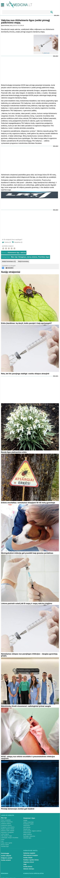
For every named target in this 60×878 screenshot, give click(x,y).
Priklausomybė (27, 832)
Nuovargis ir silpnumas (29, 836)
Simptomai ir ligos (29, 818)
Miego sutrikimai (27, 834)
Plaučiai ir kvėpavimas (7, 822)
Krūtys (2, 839)
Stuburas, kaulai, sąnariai (7, 830)
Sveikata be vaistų (30, 850)
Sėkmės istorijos (28, 869)
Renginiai (4, 873)
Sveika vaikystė (6, 855)
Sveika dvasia (27, 866)
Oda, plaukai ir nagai (6, 836)
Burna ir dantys (5, 844)
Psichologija (5, 853)
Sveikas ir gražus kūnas (31, 860)
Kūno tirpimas (26, 827)
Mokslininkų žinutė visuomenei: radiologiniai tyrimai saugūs (26, 706)
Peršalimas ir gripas (28, 824)
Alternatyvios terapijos (30, 855)
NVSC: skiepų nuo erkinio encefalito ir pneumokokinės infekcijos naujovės (28, 757)
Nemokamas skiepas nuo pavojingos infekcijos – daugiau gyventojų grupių (29, 655)
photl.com (46, 53)
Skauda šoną (26, 829)
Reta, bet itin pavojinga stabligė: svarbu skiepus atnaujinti (25, 374)
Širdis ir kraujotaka (6, 820)
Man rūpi (14, 257)
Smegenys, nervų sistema (27, 257)
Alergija (25, 820)
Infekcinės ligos (27, 838)
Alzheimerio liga (13, 252)
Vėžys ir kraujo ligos (28, 822)
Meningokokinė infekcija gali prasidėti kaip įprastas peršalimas (27, 553)
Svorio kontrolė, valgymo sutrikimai (32, 831)
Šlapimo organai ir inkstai (7, 829)
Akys (2, 841)
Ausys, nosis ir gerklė (6, 843)
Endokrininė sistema (6, 825)
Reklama (56, 15)
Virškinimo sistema (6, 823)
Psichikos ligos (43, 257)
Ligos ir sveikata (7, 815)
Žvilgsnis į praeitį (6, 858)
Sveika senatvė (6, 860)
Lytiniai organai (5, 834)
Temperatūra (26, 825)
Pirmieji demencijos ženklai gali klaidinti (17, 809)
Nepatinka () (18, 242)
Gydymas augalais (29, 853)
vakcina (23, 252)
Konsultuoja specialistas (33, 873)
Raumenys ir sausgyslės (7, 832)
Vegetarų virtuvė (28, 862)
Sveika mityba (27, 857)
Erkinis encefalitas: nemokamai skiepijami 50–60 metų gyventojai (28, 503)
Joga (25, 864)
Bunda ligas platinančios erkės (14, 452)
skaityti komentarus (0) (9, 261)
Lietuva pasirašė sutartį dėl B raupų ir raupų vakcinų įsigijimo (26, 603)
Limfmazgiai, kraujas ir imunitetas (9, 837)
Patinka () (7, 242)
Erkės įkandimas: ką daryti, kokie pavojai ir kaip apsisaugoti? (26, 323)
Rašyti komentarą (23, 261)
